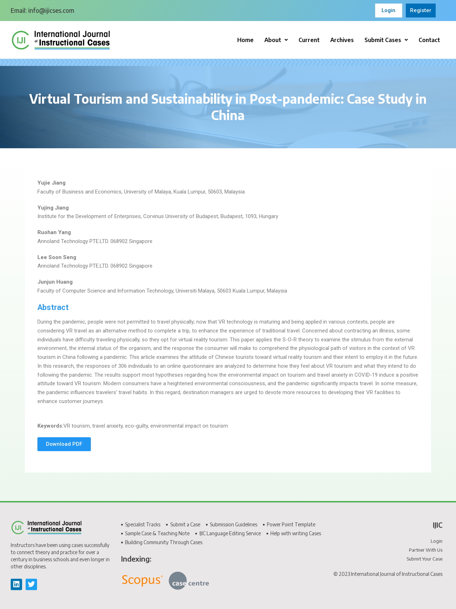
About (276, 39)
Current (309, 39)
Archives (342, 39)
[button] (276, 40)
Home (245, 39)
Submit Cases (386, 39)
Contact (429, 39)
